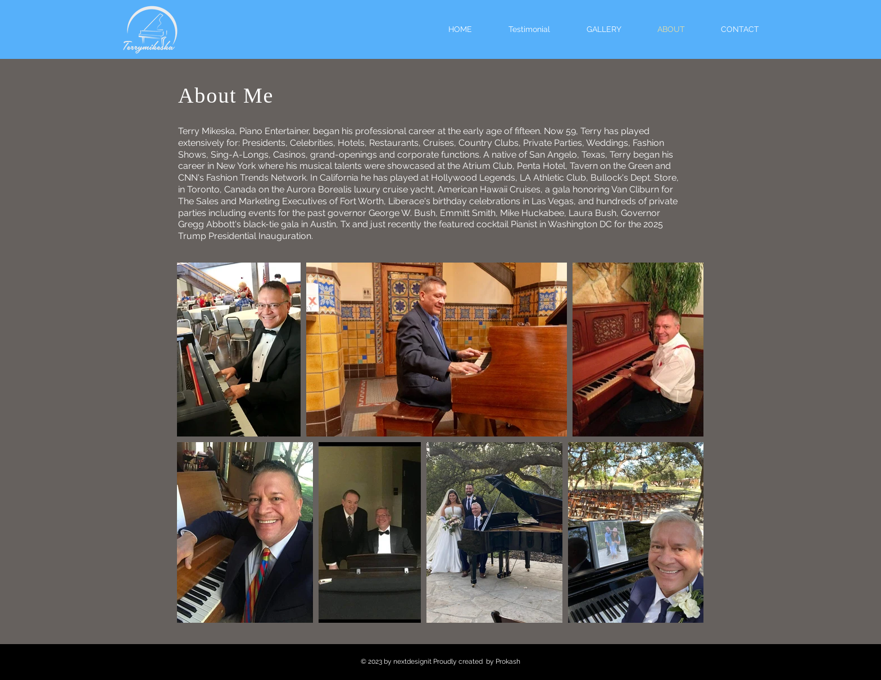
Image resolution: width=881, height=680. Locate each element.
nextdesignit (412, 661)
